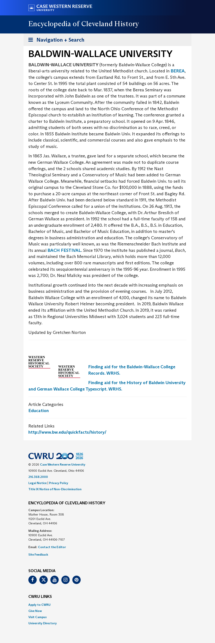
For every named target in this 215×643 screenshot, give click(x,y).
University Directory (42, 623)
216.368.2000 (38, 477)
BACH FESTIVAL (64, 250)
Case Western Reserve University (62, 464)
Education (38, 410)
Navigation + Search (55, 40)
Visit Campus (37, 617)
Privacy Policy (58, 483)
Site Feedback (38, 554)
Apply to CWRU (39, 605)
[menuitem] (107, 605)
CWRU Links (40, 597)
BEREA (178, 71)
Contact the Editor (52, 547)
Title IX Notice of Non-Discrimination (55, 489)
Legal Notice (37, 483)
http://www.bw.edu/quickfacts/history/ (67, 432)
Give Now (35, 611)
